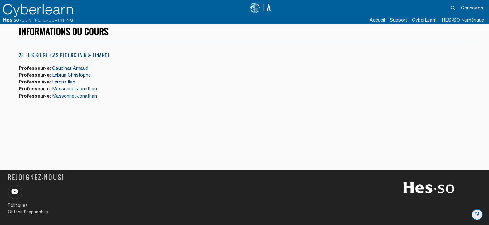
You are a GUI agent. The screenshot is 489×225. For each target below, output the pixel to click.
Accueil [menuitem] (377, 20)
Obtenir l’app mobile (28, 212)
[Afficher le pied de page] (477, 214)
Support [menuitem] (398, 20)
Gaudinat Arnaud (71, 72)
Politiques (18, 205)
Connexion (472, 7)
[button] (453, 8)
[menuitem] (424, 20)
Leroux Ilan (64, 86)
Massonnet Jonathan (75, 93)
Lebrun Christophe (72, 79)
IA (261, 8)
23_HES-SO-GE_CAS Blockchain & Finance (64, 59)
